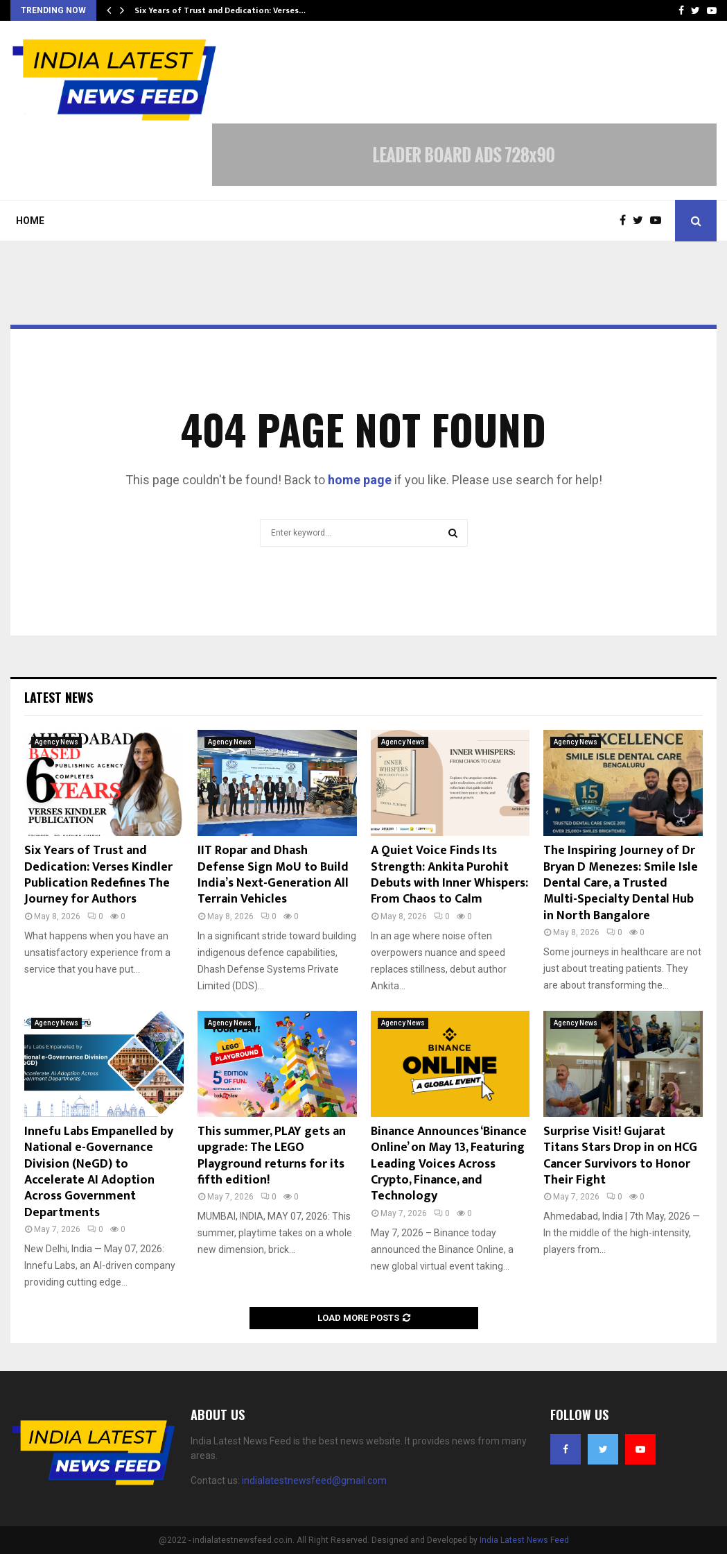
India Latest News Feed (524, 1540)
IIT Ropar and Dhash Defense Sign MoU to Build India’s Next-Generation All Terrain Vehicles (273, 875)
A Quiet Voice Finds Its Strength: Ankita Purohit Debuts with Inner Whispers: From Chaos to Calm (449, 875)
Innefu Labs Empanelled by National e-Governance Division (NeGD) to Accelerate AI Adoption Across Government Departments (98, 1172)
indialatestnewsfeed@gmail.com (314, 1480)
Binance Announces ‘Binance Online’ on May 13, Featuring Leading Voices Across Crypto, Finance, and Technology (449, 1164)
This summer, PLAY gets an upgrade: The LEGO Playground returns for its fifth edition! (272, 1155)
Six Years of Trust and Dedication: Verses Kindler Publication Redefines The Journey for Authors (98, 875)
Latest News (58, 697)
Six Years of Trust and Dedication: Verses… (220, 10)
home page (360, 479)
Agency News (56, 742)
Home (30, 220)
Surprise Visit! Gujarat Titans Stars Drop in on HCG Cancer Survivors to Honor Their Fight (620, 1155)
